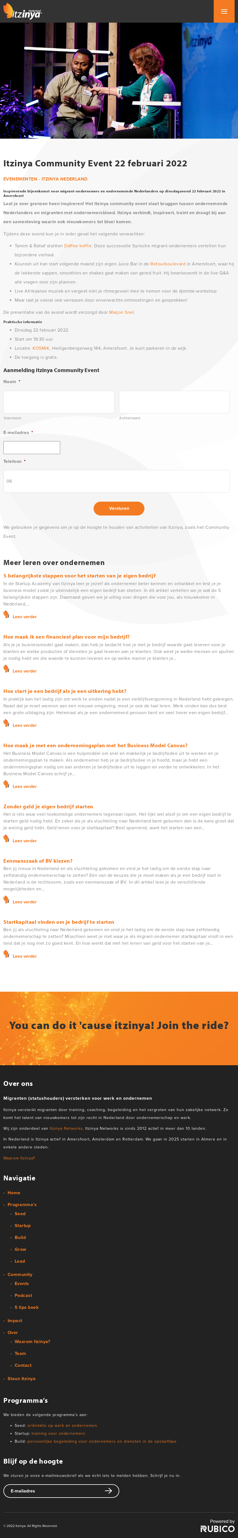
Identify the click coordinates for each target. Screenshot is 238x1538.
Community (20, 1274)
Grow (20, 1249)
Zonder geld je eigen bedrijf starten (48, 806)
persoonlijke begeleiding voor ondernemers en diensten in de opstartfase (102, 1441)
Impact (15, 1321)
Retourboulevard (167, 264)
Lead (20, 1261)
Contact (23, 1365)
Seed (20, 1214)
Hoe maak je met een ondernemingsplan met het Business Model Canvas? (95, 745)
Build (20, 1237)
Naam (11, 381)
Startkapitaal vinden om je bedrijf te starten (58, 921)
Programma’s (22, 1205)
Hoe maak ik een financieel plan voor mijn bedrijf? (66, 636)
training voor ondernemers (59, 1433)
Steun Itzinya (22, 1379)
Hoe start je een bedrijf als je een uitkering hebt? (64, 691)
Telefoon (14, 461)
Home (14, 1193)
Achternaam (130, 418)
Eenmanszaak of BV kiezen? (37, 860)
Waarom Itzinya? (19, 1158)
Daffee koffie (78, 246)
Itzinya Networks (66, 1128)
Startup (23, 1225)
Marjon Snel (121, 312)
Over (13, 1332)
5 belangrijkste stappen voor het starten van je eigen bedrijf (79, 575)
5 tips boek (27, 1307)
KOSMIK (41, 348)
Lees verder (25, 617)
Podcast (23, 1295)
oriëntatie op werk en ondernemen (62, 1425)
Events (22, 1283)
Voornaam (12, 418)
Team (20, 1353)
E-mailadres (18, 432)
